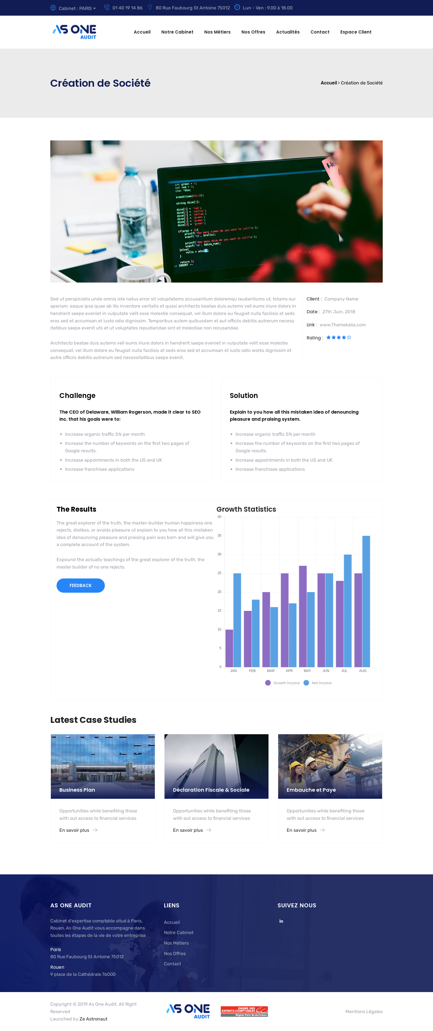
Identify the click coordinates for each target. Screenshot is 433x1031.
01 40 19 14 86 (123, 8)
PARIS (85, 8)
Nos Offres (253, 32)
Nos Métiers (217, 32)
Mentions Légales (364, 1011)
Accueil (142, 32)
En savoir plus (78, 830)
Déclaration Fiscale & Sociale (211, 789)
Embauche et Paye (311, 789)
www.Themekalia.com (343, 324)
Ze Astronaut (93, 1019)
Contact (320, 32)
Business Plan (77, 789)
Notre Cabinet (177, 32)
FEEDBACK (81, 585)
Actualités (288, 32)
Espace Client (356, 32)
